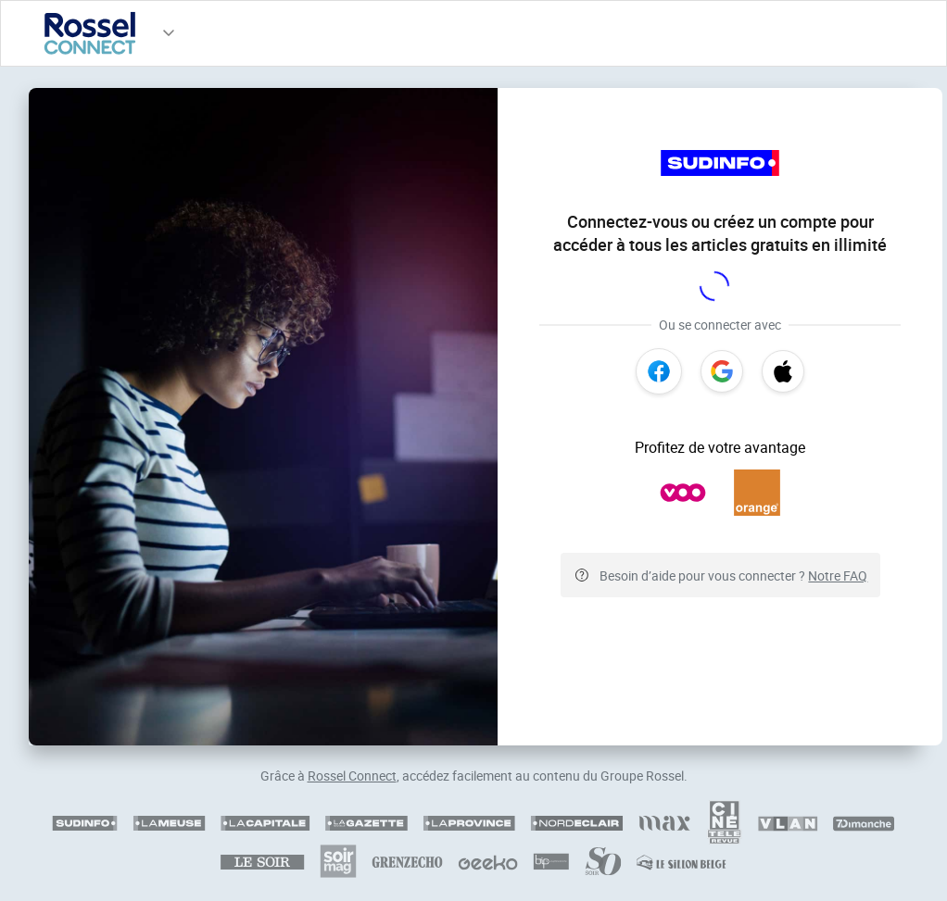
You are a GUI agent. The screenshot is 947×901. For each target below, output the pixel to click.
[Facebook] (659, 371)
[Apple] (783, 371)
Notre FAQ (837, 575)
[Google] (722, 371)
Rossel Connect (352, 775)
